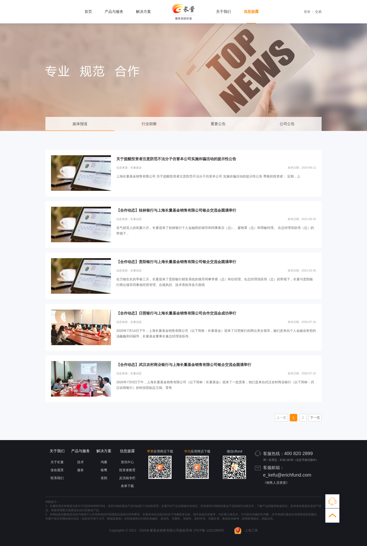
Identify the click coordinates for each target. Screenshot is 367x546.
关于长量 (57, 462)
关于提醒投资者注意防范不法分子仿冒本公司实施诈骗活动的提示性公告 (176, 159)
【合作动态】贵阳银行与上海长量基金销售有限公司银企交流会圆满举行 (176, 262)
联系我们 (57, 478)
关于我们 (223, 12)
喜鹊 (104, 478)
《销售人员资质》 (276, 483)
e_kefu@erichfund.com (287, 474)
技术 (80, 462)
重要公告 (218, 124)
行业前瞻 (149, 124)
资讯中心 (127, 462)
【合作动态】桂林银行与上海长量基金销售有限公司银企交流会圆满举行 (176, 210)
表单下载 (127, 486)
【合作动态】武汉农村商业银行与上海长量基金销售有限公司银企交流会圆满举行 (183, 365)
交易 (318, 12)
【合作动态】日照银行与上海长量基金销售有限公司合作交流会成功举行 (176, 313)
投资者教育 (127, 470)
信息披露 (251, 12)
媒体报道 (80, 124)
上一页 (281, 417)
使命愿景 (57, 470)
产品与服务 (114, 12)
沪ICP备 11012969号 (208, 530)
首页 (88, 12)
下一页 (315, 417)
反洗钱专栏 (127, 478)
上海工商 (246, 530)
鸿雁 (104, 462)
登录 (307, 12)
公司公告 (287, 124)
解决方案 (143, 12)
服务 (80, 470)
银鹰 (104, 470)
